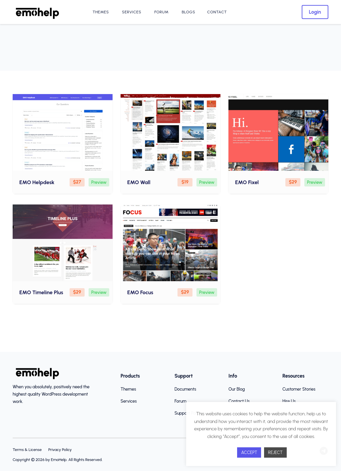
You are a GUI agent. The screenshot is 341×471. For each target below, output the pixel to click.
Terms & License (27, 449)
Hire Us (289, 401)
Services (131, 12)
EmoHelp (59, 459)
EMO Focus (140, 292)
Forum (161, 12)
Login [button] (315, 12)
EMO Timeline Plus (41, 292)
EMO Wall (139, 182)
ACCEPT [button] (249, 452)
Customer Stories (298, 389)
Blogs (187, 12)
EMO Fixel (247, 182)
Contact (217, 12)
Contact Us (239, 401)
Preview (99, 182)
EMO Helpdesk (36, 182)
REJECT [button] (275, 452)
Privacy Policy (60, 449)
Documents (185, 389)
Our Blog (236, 389)
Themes (100, 12)
